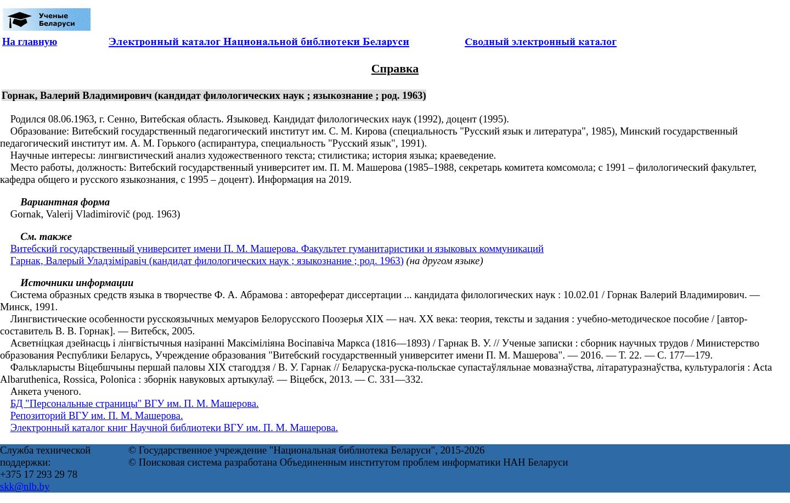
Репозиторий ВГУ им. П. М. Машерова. (96, 415)
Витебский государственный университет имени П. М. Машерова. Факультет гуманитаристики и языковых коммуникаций (277, 248)
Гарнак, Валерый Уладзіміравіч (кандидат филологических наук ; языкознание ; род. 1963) (207, 260)
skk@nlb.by (24, 486)
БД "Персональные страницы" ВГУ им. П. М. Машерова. (134, 403)
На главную (29, 41)
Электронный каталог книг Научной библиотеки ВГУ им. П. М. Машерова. (174, 427)
